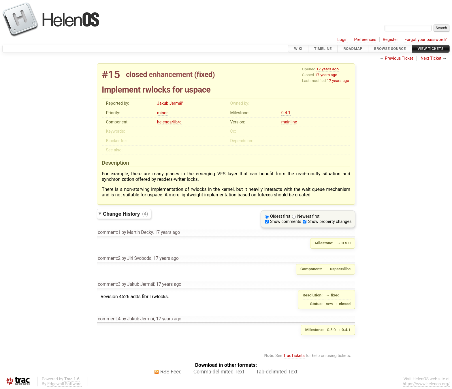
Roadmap (352, 48)
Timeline (323, 48)
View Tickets (431, 48)
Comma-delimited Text (218, 372)
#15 (111, 74)
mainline (289, 122)
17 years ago (328, 69)
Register (390, 39)
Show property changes (329, 221)
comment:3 (109, 284)
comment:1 (109, 232)
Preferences (365, 39)
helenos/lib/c (169, 122)
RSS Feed (171, 372)
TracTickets (294, 355)
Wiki (298, 48)
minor (162, 112)
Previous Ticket (399, 58)
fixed (204, 74)
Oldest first (280, 216)
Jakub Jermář (169, 103)
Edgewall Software (64, 384)
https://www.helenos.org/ (426, 384)
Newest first (308, 216)
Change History (125, 213)
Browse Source (390, 48)
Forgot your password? (425, 39)
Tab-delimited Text (276, 372)
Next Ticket (431, 58)
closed (136, 74)
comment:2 (109, 258)
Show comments (285, 221)
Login (342, 39)
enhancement (171, 74)
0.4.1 (286, 112)
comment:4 (109, 319)
